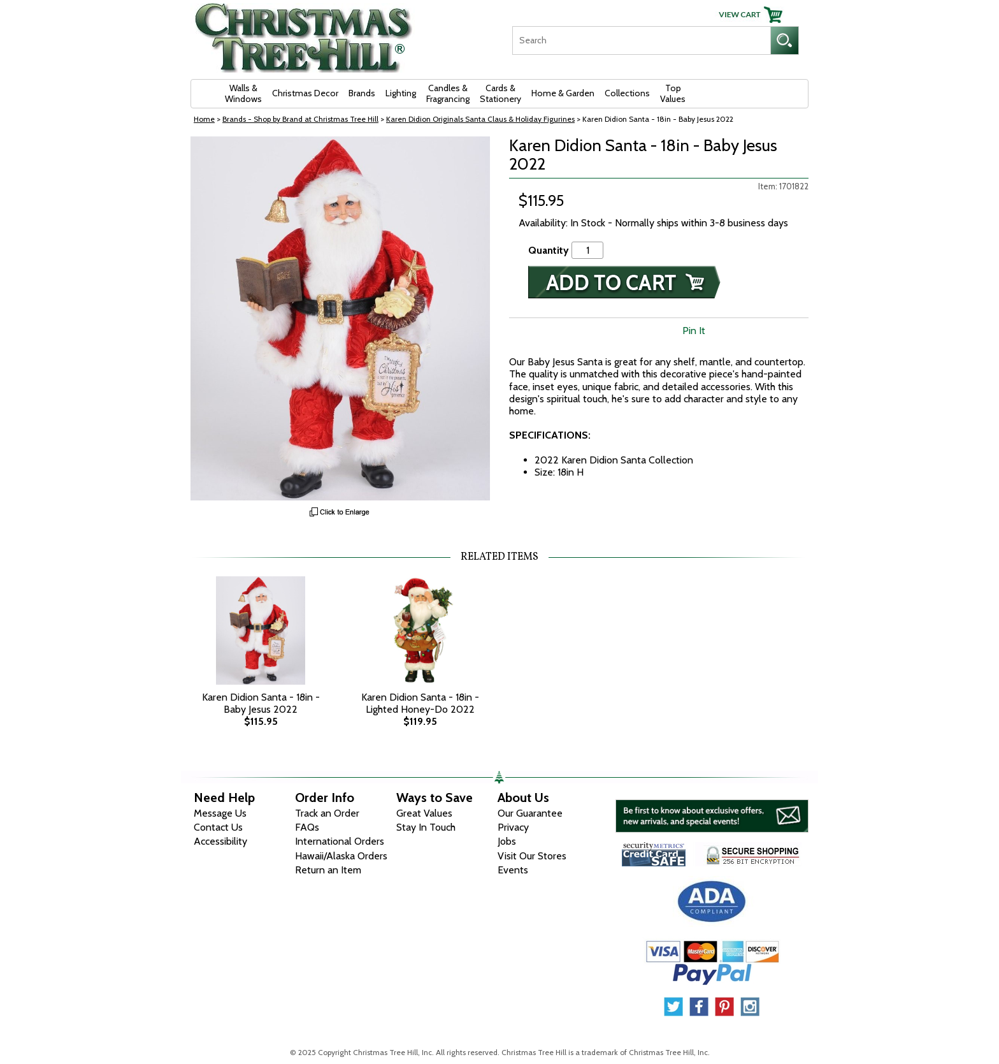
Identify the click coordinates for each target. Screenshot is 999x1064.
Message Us (220, 813)
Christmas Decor (305, 93)
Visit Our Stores (532, 856)
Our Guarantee (530, 813)
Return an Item (328, 870)
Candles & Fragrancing (448, 93)
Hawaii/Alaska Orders (341, 856)
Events (513, 870)
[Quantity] (587, 250)
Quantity (548, 250)
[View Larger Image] (340, 318)
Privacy (513, 827)
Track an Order (327, 813)
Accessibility (220, 841)
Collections (627, 93)
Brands (362, 93)
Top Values (673, 93)
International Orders (339, 841)
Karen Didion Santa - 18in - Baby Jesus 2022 (261, 703)
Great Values (424, 813)
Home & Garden (562, 93)
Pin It (693, 330)
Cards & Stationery (500, 93)
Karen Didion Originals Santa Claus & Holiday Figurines (480, 119)
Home (204, 119)
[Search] (641, 40)
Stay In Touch (426, 827)
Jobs (507, 841)
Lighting (400, 93)
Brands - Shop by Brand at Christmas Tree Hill (300, 119)
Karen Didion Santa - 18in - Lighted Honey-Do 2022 (420, 703)
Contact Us (218, 827)
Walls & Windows (243, 93)
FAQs (307, 827)
